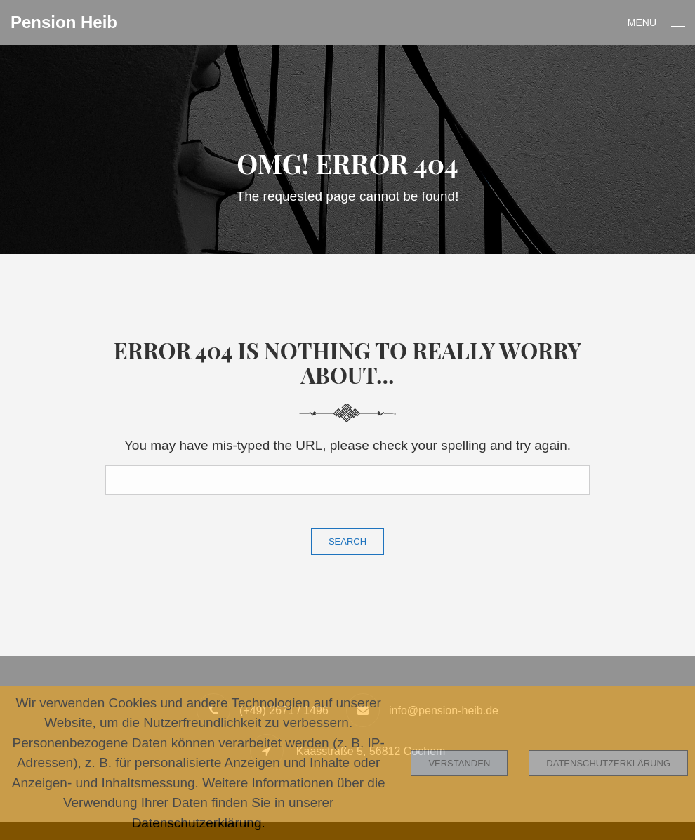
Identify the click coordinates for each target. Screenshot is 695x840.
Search (347, 541)
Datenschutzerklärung (608, 763)
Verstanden (459, 763)
